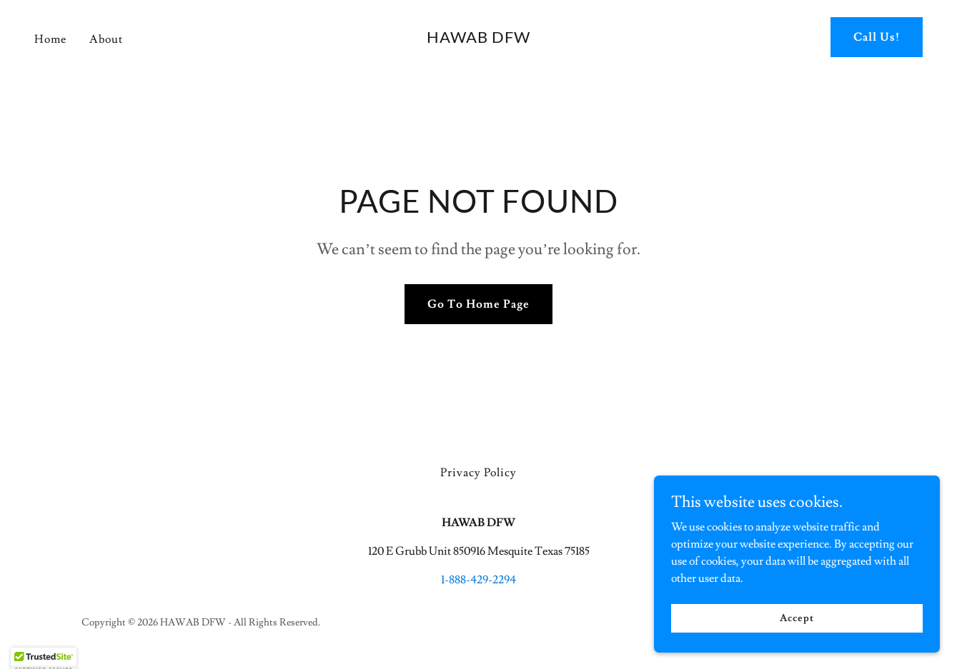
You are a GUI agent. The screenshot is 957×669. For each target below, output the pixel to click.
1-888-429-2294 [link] (478, 580)
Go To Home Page (478, 304)
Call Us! (876, 37)
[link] (478, 39)
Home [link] (50, 39)
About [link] (106, 39)
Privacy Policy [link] (478, 473)
